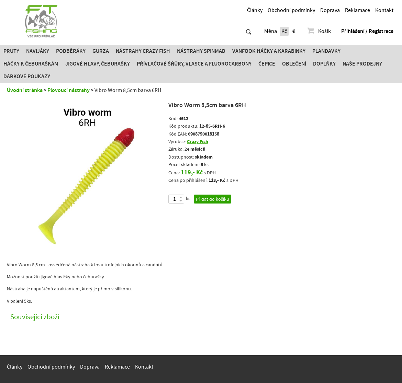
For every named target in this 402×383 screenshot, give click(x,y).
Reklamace (357, 10)
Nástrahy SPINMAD (201, 51)
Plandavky (326, 51)
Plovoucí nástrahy (68, 90)
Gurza (100, 51)
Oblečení (294, 64)
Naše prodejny (362, 64)
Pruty (11, 51)
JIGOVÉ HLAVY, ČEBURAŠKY (97, 64)
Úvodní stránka (25, 90)
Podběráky (71, 51)
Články (255, 10)
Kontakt (384, 10)
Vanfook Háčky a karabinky (268, 51)
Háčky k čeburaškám (30, 64)
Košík (318, 31)
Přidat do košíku (212, 199)
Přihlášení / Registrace (367, 31)
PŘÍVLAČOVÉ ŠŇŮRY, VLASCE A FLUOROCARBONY (194, 64)
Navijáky (37, 51)
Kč (284, 31)
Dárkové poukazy (26, 76)
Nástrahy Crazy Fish (143, 51)
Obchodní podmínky (291, 10)
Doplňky (324, 64)
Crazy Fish (197, 141)
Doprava (330, 10)
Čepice (266, 64)
